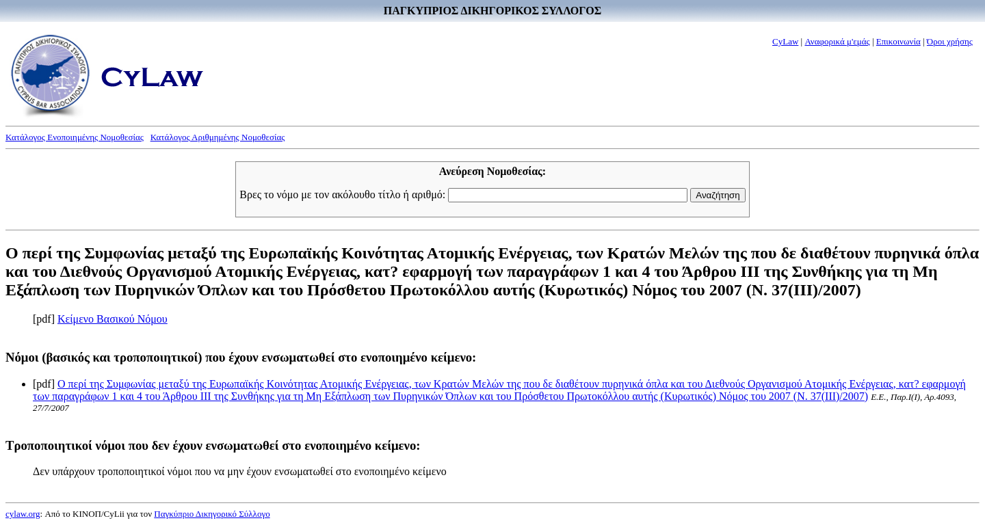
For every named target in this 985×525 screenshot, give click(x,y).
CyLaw (785, 41)
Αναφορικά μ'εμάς (836, 41)
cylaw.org (22, 514)
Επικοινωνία (898, 41)
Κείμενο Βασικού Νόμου (112, 319)
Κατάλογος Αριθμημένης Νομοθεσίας (217, 137)
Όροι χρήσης (950, 41)
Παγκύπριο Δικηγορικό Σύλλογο (212, 514)
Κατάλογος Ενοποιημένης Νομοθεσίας (74, 137)
